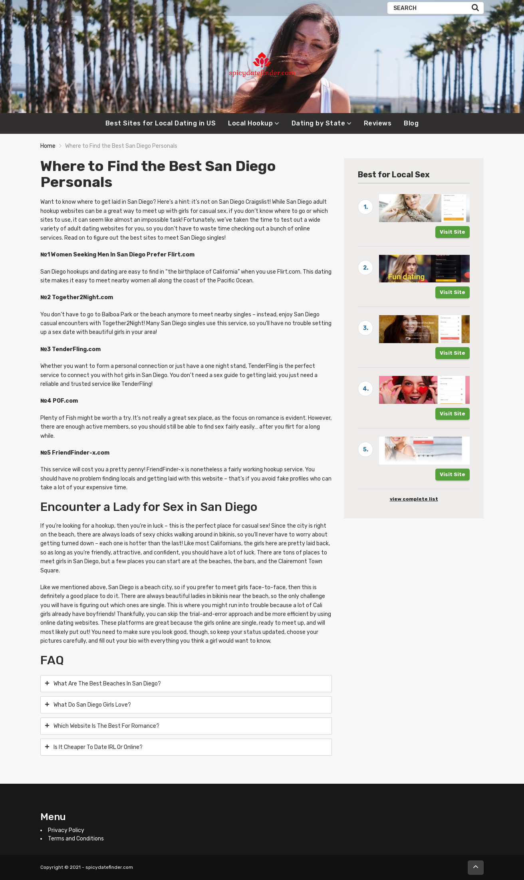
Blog (411, 123)
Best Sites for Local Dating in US (160, 123)
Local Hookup (250, 123)
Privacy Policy (66, 830)
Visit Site (452, 232)
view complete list (414, 499)
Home (48, 146)
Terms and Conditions (76, 838)
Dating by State (318, 123)
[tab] (186, 683)
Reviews (378, 123)
